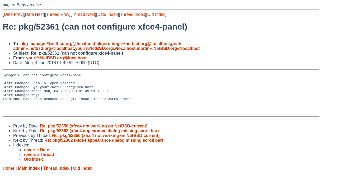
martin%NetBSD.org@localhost (168, 48)
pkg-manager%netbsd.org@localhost (57, 43)
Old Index (156, 14)
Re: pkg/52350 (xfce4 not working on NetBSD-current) (93, 134)
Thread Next (83, 14)
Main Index (29, 176)
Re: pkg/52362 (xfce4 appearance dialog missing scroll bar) (99, 138)
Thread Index (132, 14)
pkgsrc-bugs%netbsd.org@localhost (133, 43)
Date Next (34, 14)
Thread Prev (57, 14)
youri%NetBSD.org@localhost (105, 48)
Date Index (107, 14)
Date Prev (13, 14)
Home (8, 176)
